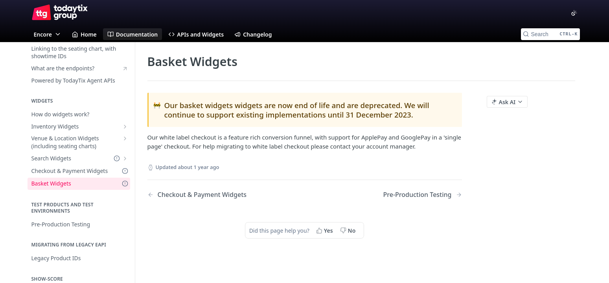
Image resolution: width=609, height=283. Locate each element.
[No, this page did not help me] (348, 230)
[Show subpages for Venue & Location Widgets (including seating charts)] (125, 138)
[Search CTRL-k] (550, 34)
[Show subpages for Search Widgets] (125, 158)
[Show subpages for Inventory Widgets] (125, 126)
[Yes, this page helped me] (325, 230)
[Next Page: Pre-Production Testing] (422, 194)
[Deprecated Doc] (117, 158)
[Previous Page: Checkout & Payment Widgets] (214, 194)
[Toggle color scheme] (574, 13)
